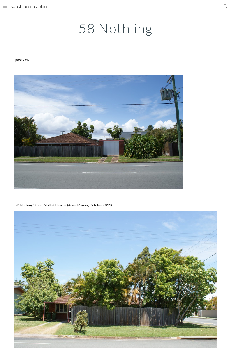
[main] (116, 28)
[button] (5, 6)
